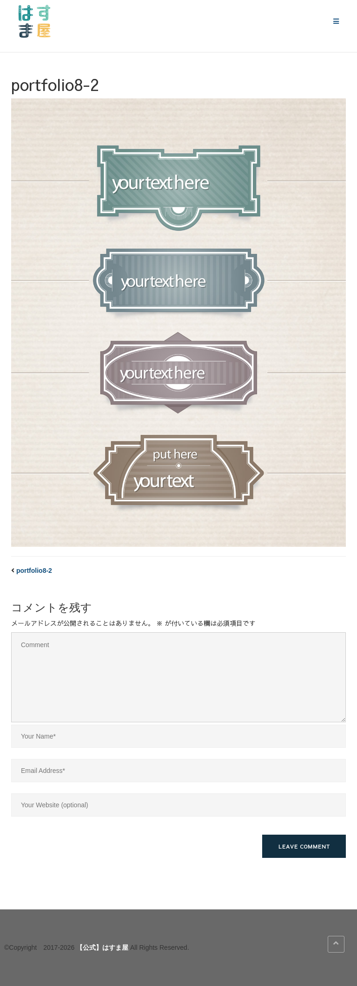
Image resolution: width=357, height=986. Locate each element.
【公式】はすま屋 (102, 947)
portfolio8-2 (34, 570)
